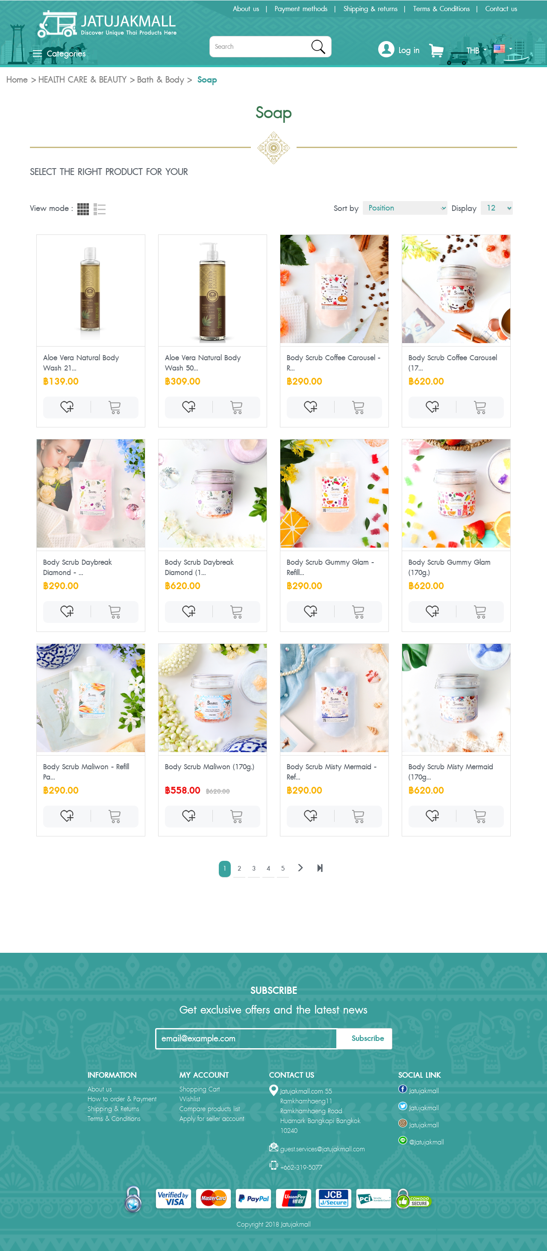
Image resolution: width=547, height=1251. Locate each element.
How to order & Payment (122, 1099)
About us (246, 9)
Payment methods (301, 9)
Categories (59, 54)
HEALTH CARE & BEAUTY (82, 80)
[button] (398, 50)
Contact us (501, 9)
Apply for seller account (211, 1119)
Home (17, 80)
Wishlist (189, 1099)
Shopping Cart (199, 1089)
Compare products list (209, 1109)
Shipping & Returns (113, 1109)
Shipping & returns (370, 9)
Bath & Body (160, 80)
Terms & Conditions (441, 9)
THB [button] (477, 51)
